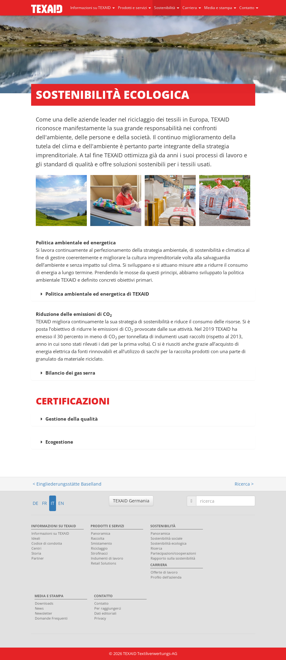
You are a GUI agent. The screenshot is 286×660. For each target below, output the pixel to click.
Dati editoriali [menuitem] (105, 613)
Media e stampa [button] (220, 7)
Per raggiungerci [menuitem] (107, 608)
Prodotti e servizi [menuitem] (107, 526)
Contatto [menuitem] (103, 595)
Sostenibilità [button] (166, 7)
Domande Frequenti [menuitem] (51, 618)
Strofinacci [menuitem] (99, 553)
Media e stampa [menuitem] (49, 595)
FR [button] (44, 503)
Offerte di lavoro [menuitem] (164, 572)
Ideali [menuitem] (35, 538)
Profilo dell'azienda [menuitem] (166, 577)
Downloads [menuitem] (44, 603)
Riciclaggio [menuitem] (99, 548)
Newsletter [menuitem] (43, 613)
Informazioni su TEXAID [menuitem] (53, 526)
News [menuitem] (39, 608)
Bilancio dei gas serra (70, 373)
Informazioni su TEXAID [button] (92, 7)
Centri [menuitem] (36, 548)
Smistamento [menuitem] (101, 543)
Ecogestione (59, 442)
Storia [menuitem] (36, 553)
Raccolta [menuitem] (97, 538)
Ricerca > (244, 484)
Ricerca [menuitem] (156, 548)
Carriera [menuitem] (158, 564)
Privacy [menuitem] (100, 618)
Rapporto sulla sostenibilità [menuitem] (173, 558)
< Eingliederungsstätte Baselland (67, 484)
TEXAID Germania (131, 501)
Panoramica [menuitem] (100, 533)
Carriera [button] (191, 7)
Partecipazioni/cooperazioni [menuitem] (173, 553)
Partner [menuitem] (37, 558)
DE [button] (35, 503)
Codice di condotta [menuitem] (46, 543)
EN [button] (61, 503)
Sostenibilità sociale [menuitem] (166, 538)
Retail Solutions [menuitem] (103, 563)
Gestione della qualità (71, 419)
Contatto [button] (248, 7)
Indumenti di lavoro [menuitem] (107, 558)
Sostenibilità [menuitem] (163, 526)
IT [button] (52, 503)
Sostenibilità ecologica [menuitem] (168, 543)
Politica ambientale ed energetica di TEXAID (97, 294)
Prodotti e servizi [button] (134, 7)
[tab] (143, 294)
